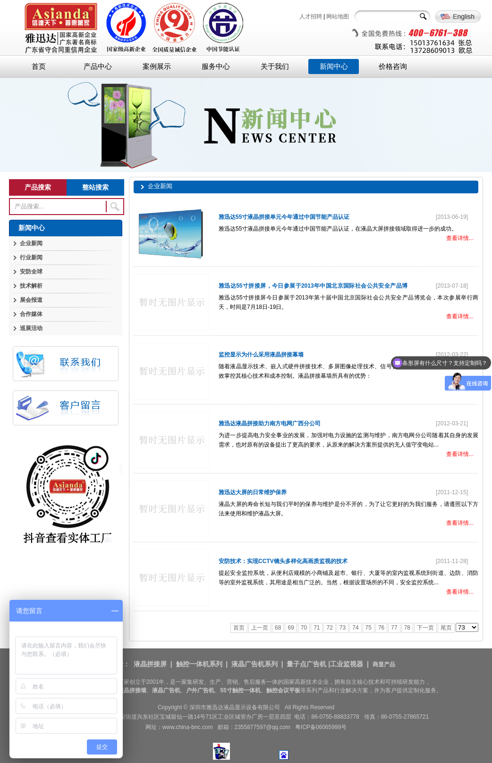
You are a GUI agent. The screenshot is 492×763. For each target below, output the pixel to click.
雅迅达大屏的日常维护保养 (253, 492)
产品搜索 (38, 187)
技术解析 (31, 285)
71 (317, 627)
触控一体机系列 (199, 664)
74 (355, 627)
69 (291, 627)
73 (342, 627)
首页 (39, 66)
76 (381, 627)
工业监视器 (346, 664)
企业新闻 (31, 243)
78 (407, 627)
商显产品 (384, 664)
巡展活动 (31, 328)
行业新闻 (31, 257)
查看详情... (460, 238)
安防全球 (31, 271)
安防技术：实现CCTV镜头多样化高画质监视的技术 (283, 561)
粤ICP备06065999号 (321, 727)
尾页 (446, 627)
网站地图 (337, 16)
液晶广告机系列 (254, 664)
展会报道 (31, 300)
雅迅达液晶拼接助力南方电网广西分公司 (270, 423)
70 (304, 627)
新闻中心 (334, 66)
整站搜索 (95, 187)
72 (329, 627)
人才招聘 (310, 16)
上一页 (259, 627)
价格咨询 (393, 66)
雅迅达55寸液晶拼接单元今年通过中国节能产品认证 (284, 217)
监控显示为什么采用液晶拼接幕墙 (261, 354)
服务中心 (216, 66)
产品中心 (98, 66)
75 (368, 627)
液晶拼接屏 (150, 664)
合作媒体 (31, 314)
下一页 (425, 627)
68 (278, 627)
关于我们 (275, 66)
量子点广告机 (306, 664)
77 (394, 627)
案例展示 (157, 66)
